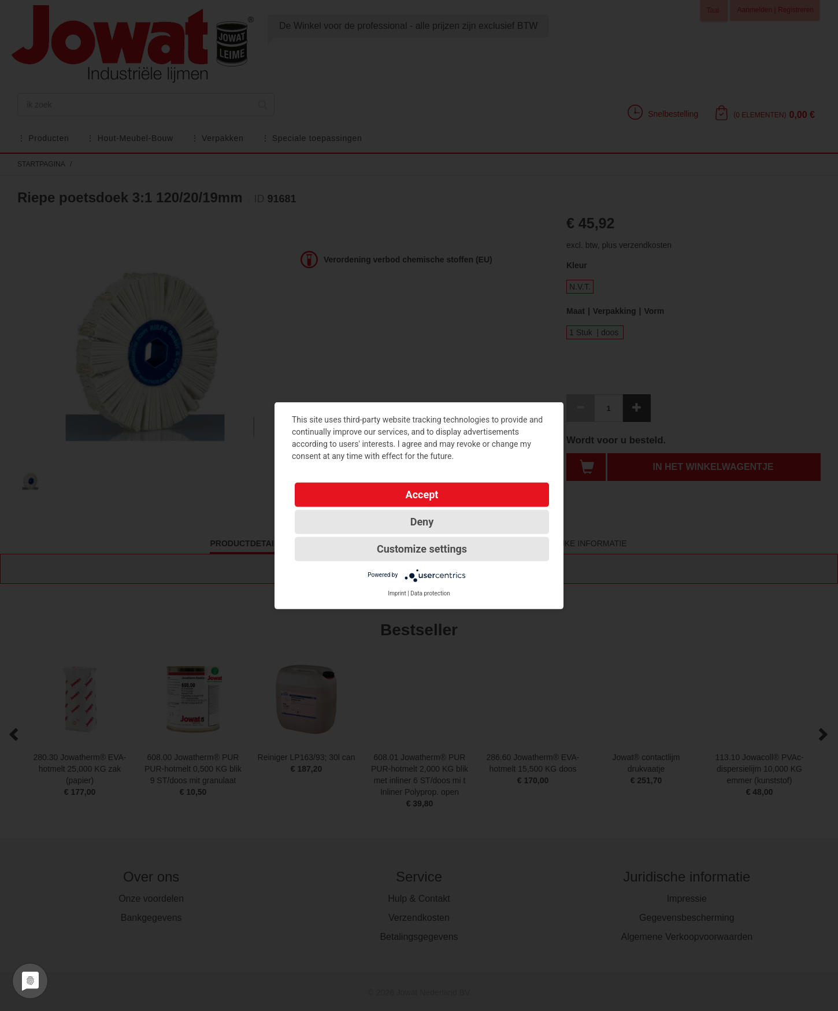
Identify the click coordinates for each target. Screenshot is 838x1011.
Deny (422, 521)
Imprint (397, 593)
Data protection (430, 593)
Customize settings (422, 548)
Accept (422, 494)
